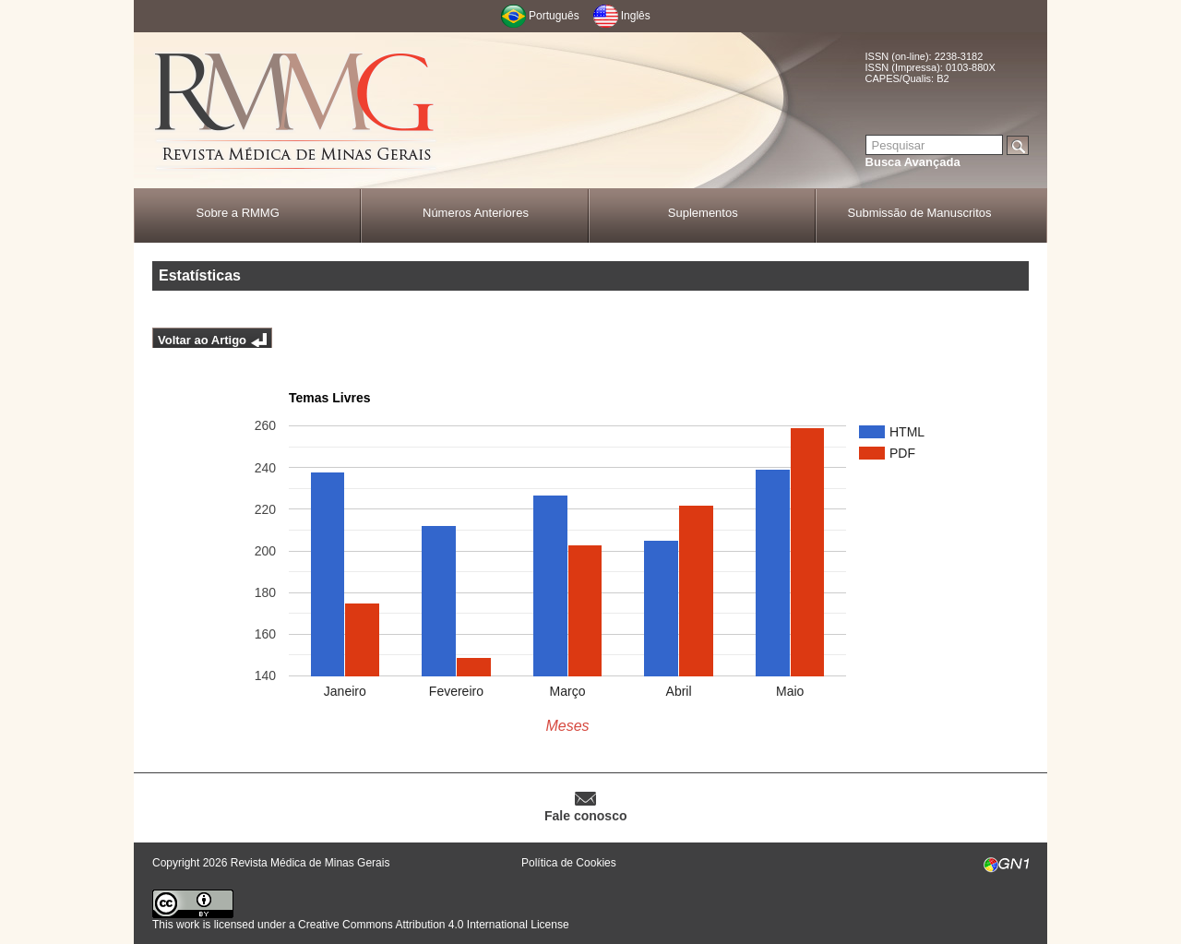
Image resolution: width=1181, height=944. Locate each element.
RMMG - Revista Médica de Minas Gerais (295, 111)
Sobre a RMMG (237, 213)
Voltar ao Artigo (202, 340)
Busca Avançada (912, 162)
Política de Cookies (568, 862)
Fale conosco (585, 815)
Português (554, 15)
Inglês (635, 15)
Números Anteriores (476, 213)
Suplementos (703, 213)
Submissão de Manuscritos (920, 213)
